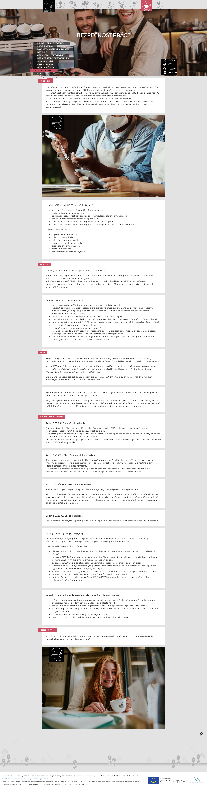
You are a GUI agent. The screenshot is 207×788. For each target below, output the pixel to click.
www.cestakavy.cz (87, 776)
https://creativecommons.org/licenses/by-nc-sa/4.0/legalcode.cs (25, 779)
